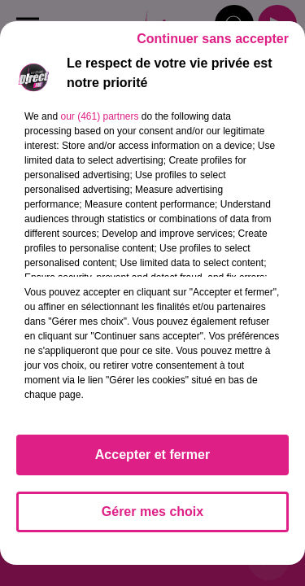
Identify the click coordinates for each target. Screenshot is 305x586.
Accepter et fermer (152, 454)
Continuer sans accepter (213, 39)
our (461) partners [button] (99, 116)
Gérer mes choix (152, 511)
